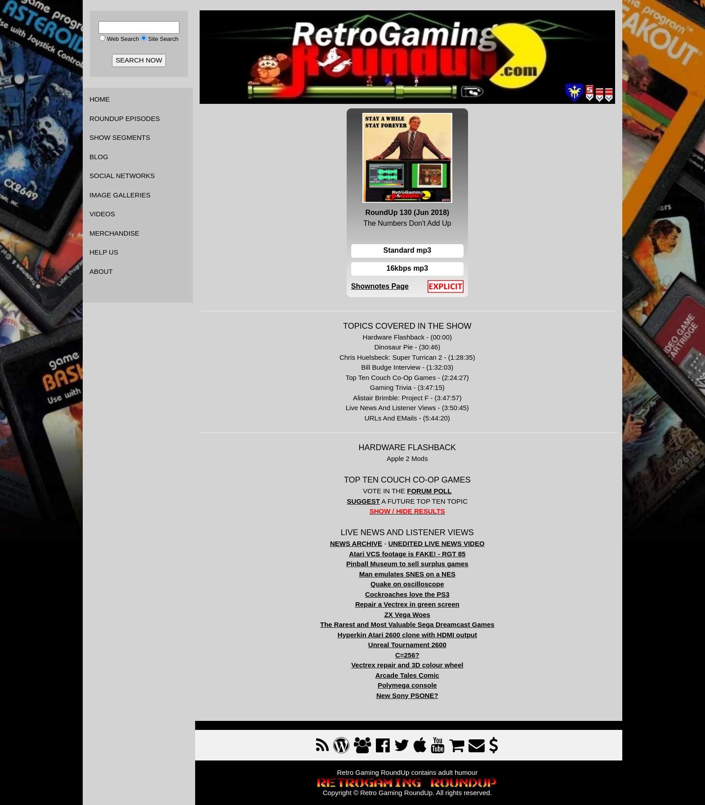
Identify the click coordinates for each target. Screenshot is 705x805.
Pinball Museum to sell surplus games (409, 563)
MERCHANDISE (114, 233)
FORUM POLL (430, 490)
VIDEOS (102, 214)
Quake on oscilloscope (408, 583)
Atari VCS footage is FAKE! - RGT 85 (408, 553)
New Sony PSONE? (409, 695)
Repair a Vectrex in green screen (409, 604)
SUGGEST (364, 501)
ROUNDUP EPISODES (124, 118)
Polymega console (408, 685)
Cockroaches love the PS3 (408, 594)
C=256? (409, 654)
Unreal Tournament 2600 (409, 644)
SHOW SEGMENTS (119, 137)
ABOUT (101, 271)
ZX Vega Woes (409, 614)
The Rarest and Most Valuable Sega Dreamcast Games (408, 624)
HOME (99, 99)
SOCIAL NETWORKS (122, 175)
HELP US (103, 252)
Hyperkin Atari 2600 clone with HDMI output (408, 634)
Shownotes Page (381, 286)
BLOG (98, 157)
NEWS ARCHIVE (357, 543)
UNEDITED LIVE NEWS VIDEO (438, 543)
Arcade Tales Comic (409, 675)
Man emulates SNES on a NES (409, 573)
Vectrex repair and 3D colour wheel (408, 664)
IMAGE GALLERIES (120, 195)
